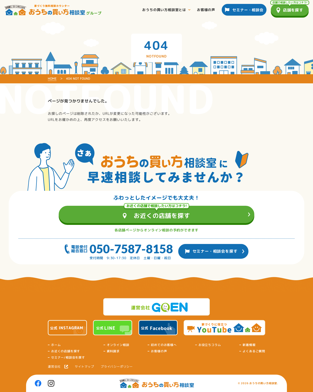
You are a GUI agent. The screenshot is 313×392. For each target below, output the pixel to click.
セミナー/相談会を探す (68, 357)
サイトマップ (84, 366)
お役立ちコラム (209, 345)
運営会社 (54, 366)
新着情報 (249, 345)
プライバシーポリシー (117, 366)
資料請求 (113, 351)
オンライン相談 (118, 345)
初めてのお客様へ (163, 345)
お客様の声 (159, 351)
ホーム (56, 345)
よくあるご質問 (254, 351)
